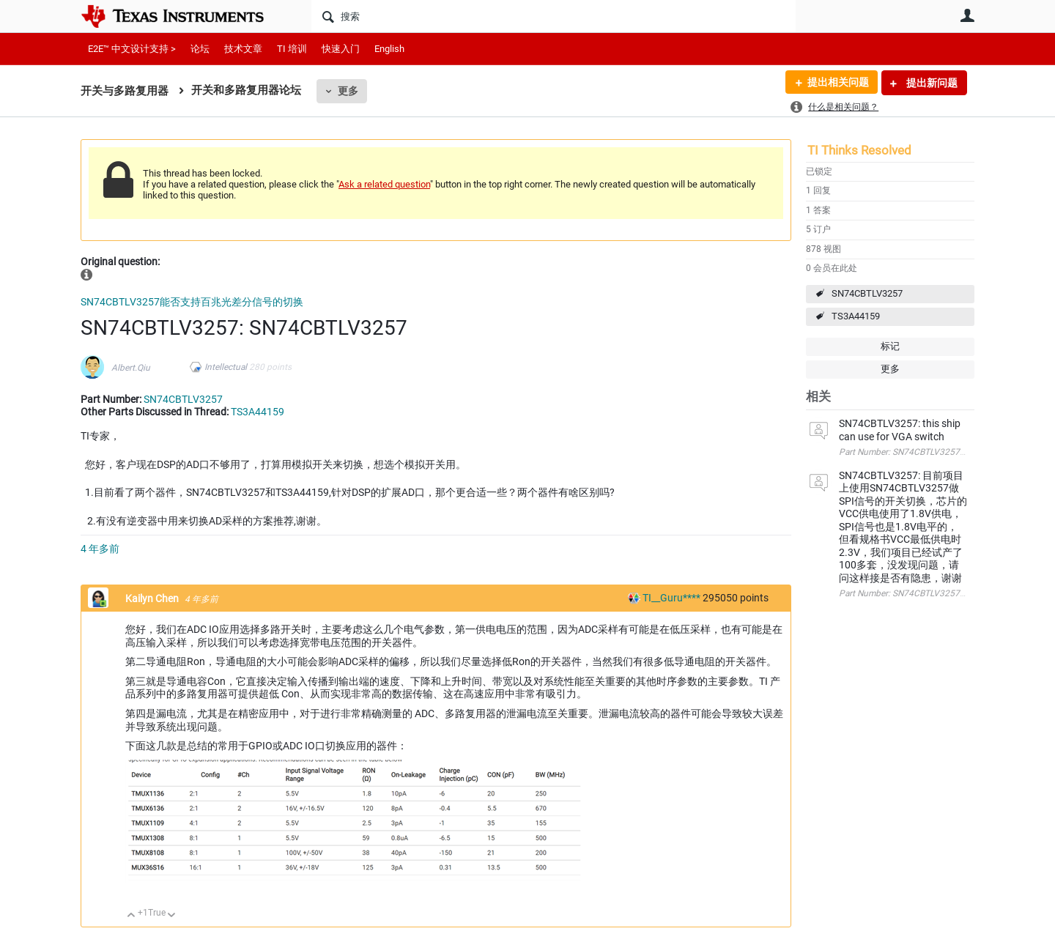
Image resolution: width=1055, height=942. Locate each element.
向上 (131, 916)
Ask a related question (384, 184)
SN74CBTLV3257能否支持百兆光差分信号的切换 (192, 302)
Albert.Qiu (130, 368)
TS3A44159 (856, 316)
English (389, 48)
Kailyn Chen (153, 598)
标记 (890, 346)
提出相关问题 (837, 83)
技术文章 (243, 48)
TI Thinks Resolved (859, 150)
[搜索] (553, 16)
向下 (172, 916)
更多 (348, 91)
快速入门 (341, 48)
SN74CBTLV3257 (867, 293)
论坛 (200, 48)
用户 (967, 15)
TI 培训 (292, 48)
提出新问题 (931, 83)
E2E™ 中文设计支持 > (132, 48)
